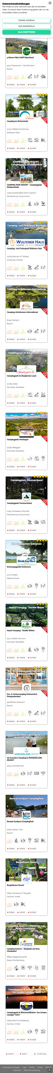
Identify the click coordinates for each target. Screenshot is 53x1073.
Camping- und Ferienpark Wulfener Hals (26, 227)
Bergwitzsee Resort (26, 862)
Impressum (17, 1070)
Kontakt (33, 85)
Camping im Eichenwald (26, 98)
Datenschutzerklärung (32, 1070)
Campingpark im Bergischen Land (26, 353)
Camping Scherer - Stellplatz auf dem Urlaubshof (27, 927)
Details (12, 85)
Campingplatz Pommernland (26, 480)
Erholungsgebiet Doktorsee (27, 544)
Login (24, 1067)
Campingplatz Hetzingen (26, 416)
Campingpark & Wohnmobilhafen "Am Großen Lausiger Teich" (26, 991)
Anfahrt (22, 85)
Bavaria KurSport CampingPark (26, 798)
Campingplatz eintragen (11, 1067)
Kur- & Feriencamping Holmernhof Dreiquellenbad (26, 672)
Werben (48, 1067)
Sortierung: (41, 1054)
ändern (11, 1054)
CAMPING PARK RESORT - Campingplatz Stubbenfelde (26, 163)
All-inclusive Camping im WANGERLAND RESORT (26, 736)
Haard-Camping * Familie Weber (26, 607)
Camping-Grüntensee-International (26, 289)
